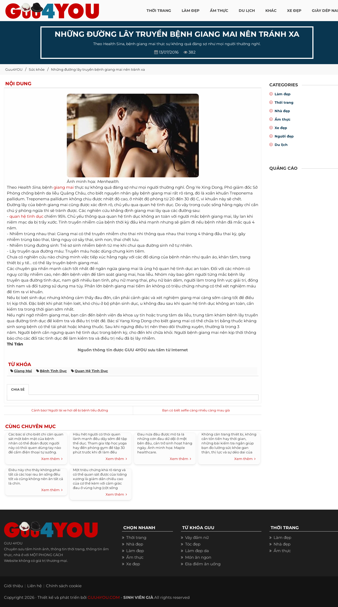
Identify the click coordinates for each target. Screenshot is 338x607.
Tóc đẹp (192, 544)
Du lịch (281, 145)
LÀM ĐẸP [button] (190, 10)
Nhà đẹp (282, 111)
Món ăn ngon (198, 557)
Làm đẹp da (197, 550)
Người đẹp (284, 136)
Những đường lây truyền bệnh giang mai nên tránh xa (98, 69)
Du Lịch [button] (247, 10)
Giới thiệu (13, 585)
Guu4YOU (13, 69)
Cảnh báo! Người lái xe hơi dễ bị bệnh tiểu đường (69, 410)
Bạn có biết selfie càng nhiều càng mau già (196, 410)
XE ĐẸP (294, 10)
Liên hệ (34, 585)
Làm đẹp (282, 94)
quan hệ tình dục (26, 216)
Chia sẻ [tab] (18, 389)
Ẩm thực (282, 119)
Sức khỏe (37, 69)
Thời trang (284, 102)
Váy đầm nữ (197, 537)
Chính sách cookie (64, 585)
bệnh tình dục (53, 371)
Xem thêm (52, 459)
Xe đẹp (281, 128)
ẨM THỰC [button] (219, 10)
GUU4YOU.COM (104, 597)
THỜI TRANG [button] (159, 10)
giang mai (64, 187)
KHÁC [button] (270, 10)
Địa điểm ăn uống (202, 563)
